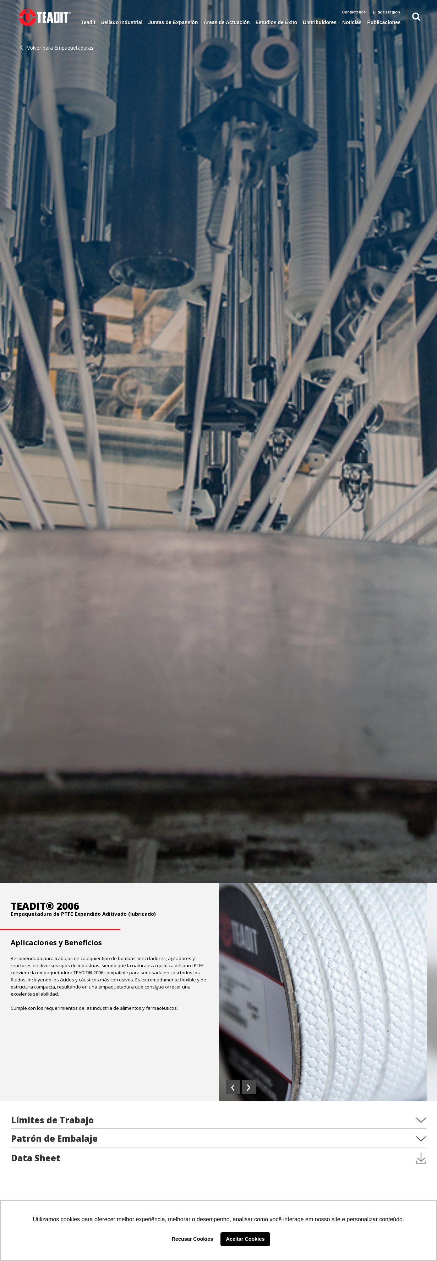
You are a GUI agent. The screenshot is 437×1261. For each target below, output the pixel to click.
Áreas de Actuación (226, 22)
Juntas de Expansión (173, 22)
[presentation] (233, 1087)
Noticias (351, 22)
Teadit (88, 22)
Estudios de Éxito (276, 22)
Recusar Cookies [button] (192, 1239)
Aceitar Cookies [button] (245, 1239)
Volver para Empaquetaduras (56, 47)
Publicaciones (384, 22)
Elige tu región (386, 12)
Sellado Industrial (122, 22)
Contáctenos (354, 12)
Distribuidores (320, 22)
